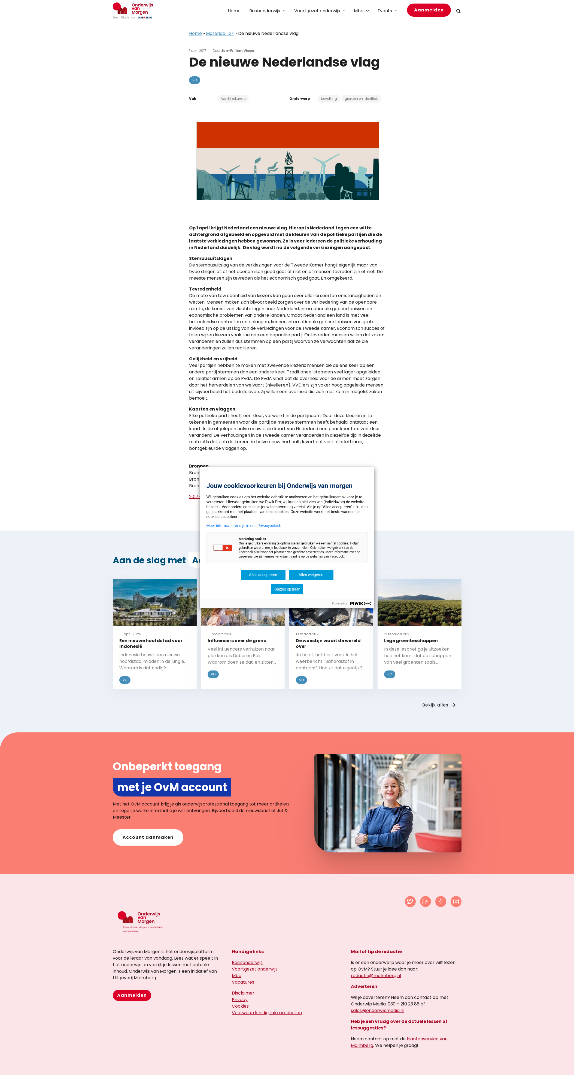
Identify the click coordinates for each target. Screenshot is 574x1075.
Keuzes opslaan (287, 589)
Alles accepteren (263, 575)
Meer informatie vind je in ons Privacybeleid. (243, 525)
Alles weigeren (311, 575)
